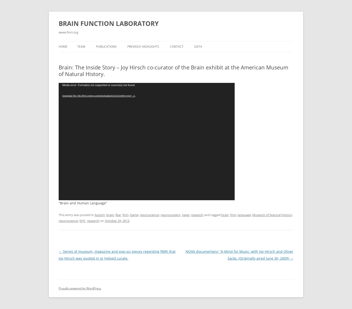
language (244, 215)
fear (118, 215)
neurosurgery (170, 215)
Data (198, 46)
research (197, 215)
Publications (106, 46)
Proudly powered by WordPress (80, 288)
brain (110, 215)
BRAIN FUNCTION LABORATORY (109, 23)
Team (81, 46)
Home (63, 46)
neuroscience (149, 215)
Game (134, 215)
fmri (125, 215)
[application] (147, 141)
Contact (177, 46)
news (185, 215)
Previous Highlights (143, 46)
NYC (82, 221)
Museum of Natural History (272, 215)
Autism (100, 215)
